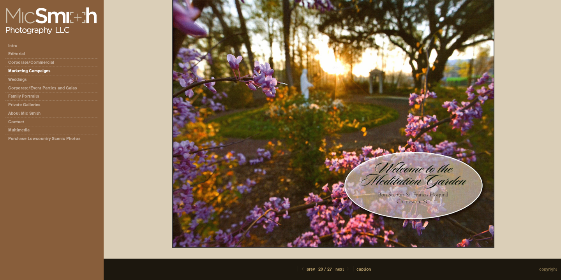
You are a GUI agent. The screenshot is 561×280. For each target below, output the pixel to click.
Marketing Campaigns (29, 71)
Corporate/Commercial (34, 62)
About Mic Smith (24, 113)
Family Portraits (23, 96)
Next (342, 269)
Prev (307, 269)
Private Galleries (24, 104)
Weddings (17, 79)
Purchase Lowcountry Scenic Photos (44, 138)
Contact (16, 121)
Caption (363, 269)
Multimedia (19, 130)
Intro (13, 45)
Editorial (19, 53)
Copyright (548, 269)
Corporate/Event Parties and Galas (45, 88)
